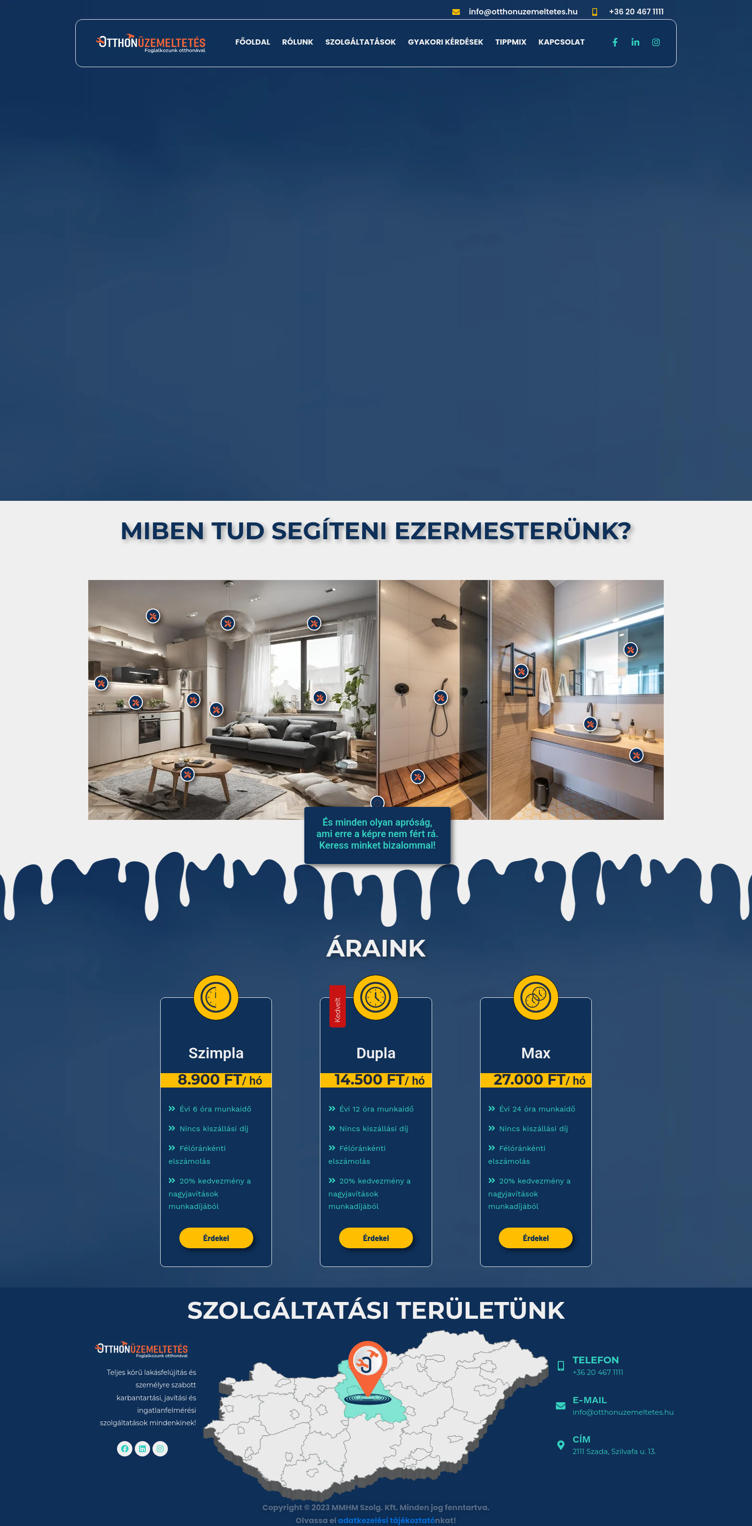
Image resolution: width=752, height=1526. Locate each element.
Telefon (596, 1360)
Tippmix (511, 41)
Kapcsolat (562, 41)
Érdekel (216, 1237)
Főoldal (252, 41)
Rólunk (297, 41)
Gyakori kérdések (445, 41)
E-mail (590, 1400)
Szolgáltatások (360, 41)
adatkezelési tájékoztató (386, 1520)
